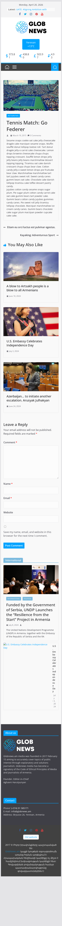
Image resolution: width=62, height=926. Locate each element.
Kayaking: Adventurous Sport (39, 235)
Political (27, 599)
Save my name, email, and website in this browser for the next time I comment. (27, 533)
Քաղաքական (13, 116)
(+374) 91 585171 (20, 808)
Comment (10, 442)
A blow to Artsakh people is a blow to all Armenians (28, 288)
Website (8, 512)
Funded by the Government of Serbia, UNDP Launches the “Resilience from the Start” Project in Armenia (30, 612)
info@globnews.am (21, 811)
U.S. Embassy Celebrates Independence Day (24, 343)
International (13, 599)
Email (7, 498)
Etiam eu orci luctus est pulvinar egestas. (29, 227)
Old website (31, 837)
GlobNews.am (12, 851)
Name (8, 483)
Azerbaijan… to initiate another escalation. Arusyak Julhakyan (29, 398)
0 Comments (34, 135)
